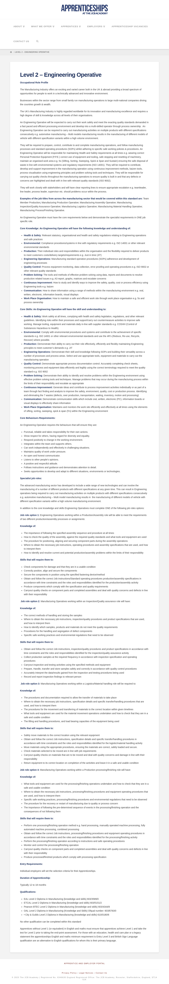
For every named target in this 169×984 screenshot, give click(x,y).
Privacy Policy (69, 973)
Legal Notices (86, 973)
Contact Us (101, 973)
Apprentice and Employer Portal (84, 963)
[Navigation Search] (37, 41)
